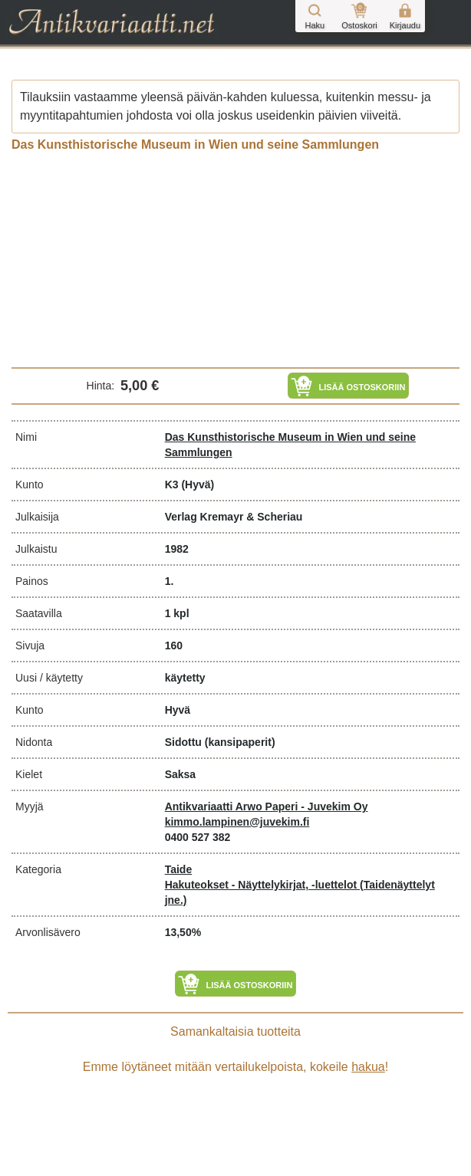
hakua (368, 1066)
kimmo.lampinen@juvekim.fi (237, 822)
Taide (179, 869)
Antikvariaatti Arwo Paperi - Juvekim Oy (266, 806)
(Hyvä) (197, 484)
